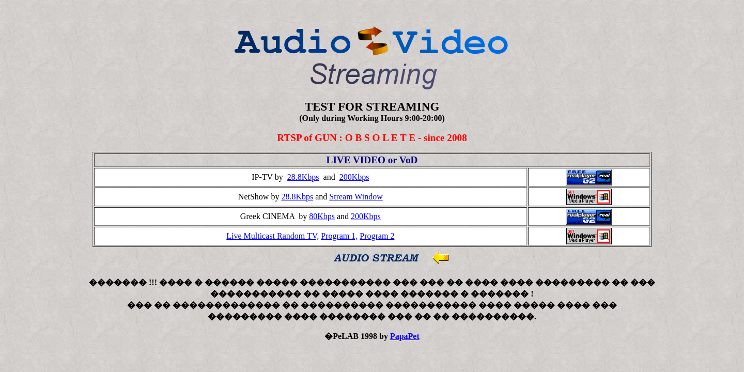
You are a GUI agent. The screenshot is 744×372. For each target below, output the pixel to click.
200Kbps (354, 177)
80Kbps (322, 216)
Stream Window (356, 196)
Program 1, (339, 235)
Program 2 (377, 235)
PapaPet (405, 336)
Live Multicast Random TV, (272, 235)
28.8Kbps (303, 177)
